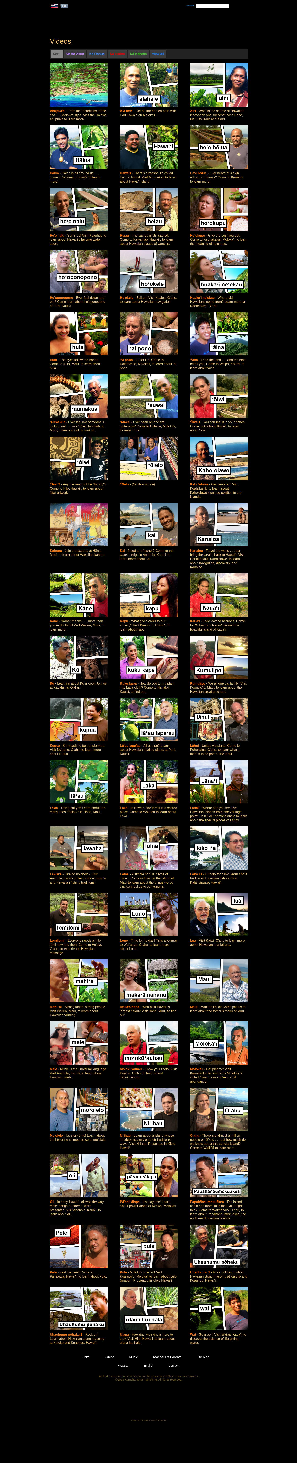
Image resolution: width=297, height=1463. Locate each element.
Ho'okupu (198, 235)
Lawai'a (56, 874)
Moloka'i (197, 1069)
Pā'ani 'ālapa (130, 1202)
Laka (124, 808)
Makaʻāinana (130, 1007)
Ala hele (127, 111)
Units (142, 20)
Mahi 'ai (56, 1007)
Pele (54, 1272)
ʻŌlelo (125, 484)
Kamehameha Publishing (148, 1403)
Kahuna (56, 550)
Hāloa (55, 173)
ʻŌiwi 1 (196, 422)
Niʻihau (126, 1135)
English (149, 1365)
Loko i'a (196, 874)
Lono (124, 940)
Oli (52, 1202)
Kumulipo (198, 683)
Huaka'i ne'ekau (203, 297)
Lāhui (195, 745)
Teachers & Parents (222, 20)
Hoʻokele (127, 297)
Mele (54, 1069)
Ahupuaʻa (58, 111)
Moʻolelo (57, 1135)
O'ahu (195, 1135)
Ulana (125, 1334)
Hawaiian (123, 1365)
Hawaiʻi (126, 173)
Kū (52, 683)
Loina (125, 874)
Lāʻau (54, 808)
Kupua (55, 745)
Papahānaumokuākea (207, 1202)
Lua (193, 940)
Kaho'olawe (199, 484)
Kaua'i (195, 621)
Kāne (54, 621)
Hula (54, 360)
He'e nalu (57, 235)
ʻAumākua (58, 422)
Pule (124, 1272)
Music (168, 20)
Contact (173, 1365)
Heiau (125, 235)
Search (190, 5)
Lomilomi (58, 940)
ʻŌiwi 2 (55, 484)
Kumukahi (85, 26)
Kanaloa (197, 550)
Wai (193, 1334)
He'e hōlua (199, 173)
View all (158, 54)
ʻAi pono (127, 360)
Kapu (124, 621)
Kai (123, 550)
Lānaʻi (195, 808)
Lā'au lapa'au (131, 745)
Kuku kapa (129, 683)
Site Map (202, 1357)
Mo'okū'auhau (131, 1069)
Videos (188, 20)
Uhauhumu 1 (200, 1272)
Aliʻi (193, 111)
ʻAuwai (125, 422)
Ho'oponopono (62, 297)
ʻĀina (194, 360)
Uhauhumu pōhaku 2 (67, 1334)
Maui (194, 1007)
